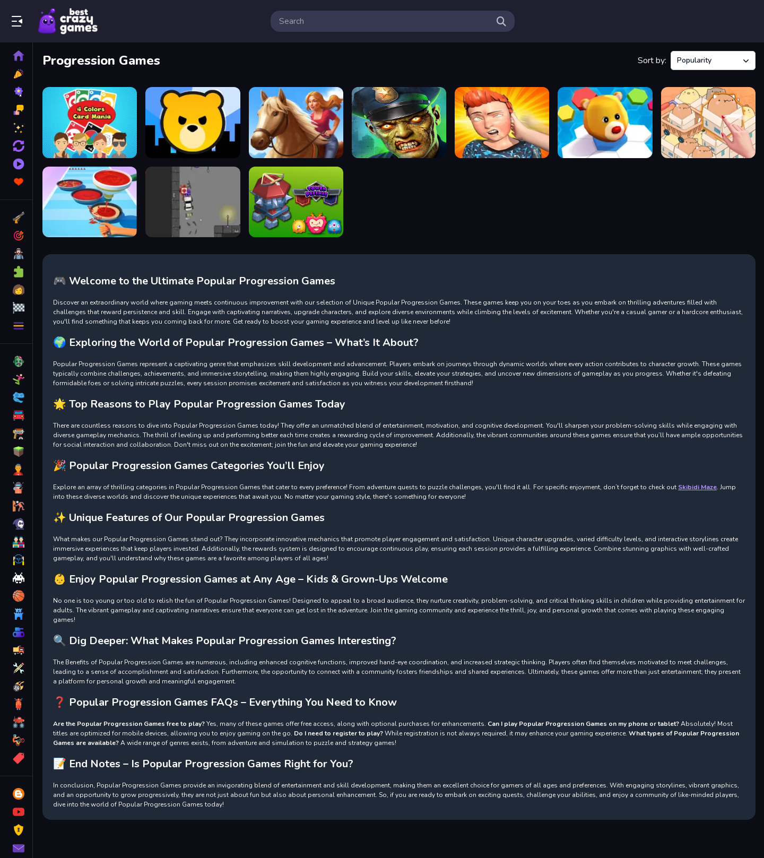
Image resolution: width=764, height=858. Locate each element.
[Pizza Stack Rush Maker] (89, 202)
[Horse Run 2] (296, 122)
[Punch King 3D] (502, 122)
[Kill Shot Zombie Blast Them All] (399, 122)
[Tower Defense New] (296, 202)
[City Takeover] (192, 122)
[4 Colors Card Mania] (89, 122)
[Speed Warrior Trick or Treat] (192, 202)
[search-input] (384, 21)
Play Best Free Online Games (68, 21)
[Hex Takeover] (605, 122)
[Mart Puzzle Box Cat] (708, 122)
